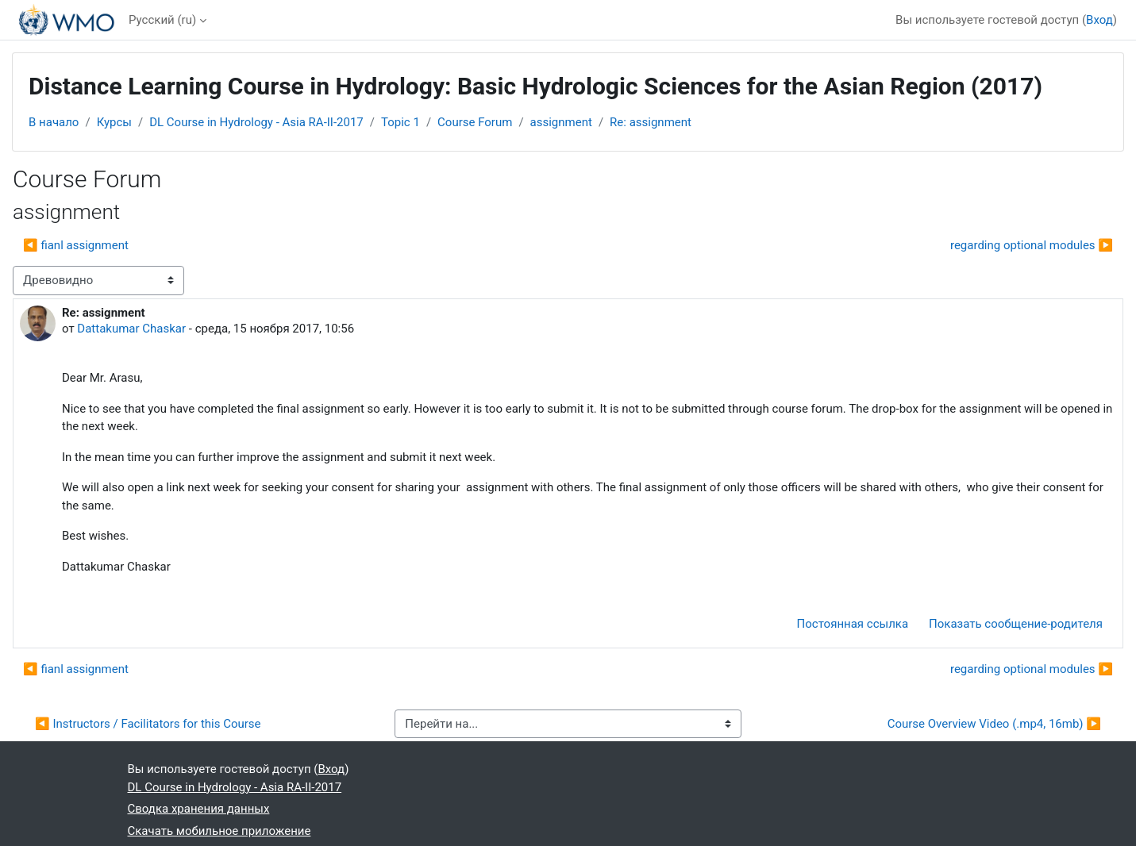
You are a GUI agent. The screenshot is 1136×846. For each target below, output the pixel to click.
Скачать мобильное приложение (219, 831)
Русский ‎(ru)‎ (162, 20)
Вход (1099, 20)
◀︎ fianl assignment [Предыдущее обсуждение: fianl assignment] (76, 245)
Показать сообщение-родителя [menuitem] (1016, 624)
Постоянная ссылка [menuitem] (853, 624)
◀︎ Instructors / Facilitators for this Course (148, 724)
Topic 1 (400, 122)
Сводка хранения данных (199, 809)
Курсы (114, 122)
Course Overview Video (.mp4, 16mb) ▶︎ (994, 724)
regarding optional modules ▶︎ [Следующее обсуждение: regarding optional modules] (1031, 245)
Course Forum (474, 122)
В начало (54, 122)
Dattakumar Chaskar (131, 328)
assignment (561, 122)
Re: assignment (650, 122)
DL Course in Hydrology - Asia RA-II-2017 (256, 122)
